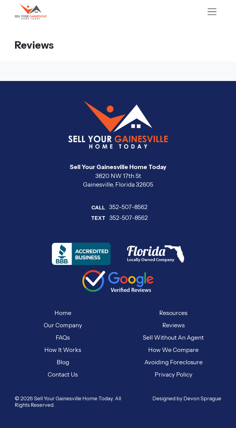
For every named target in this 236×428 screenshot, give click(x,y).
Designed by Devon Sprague (186, 398)
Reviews (173, 325)
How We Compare (173, 349)
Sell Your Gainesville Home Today (73, 398)
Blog (63, 362)
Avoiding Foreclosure (173, 362)
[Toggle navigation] (212, 11)
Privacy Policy (173, 374)
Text (98, 218)
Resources (173, 313)
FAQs (63, 337)
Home (62, 313)
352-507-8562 (118, 207)
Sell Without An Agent (173, 337)
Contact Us (63, 374)
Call (98, 207)
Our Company (63, 325)
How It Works (62, 349)
